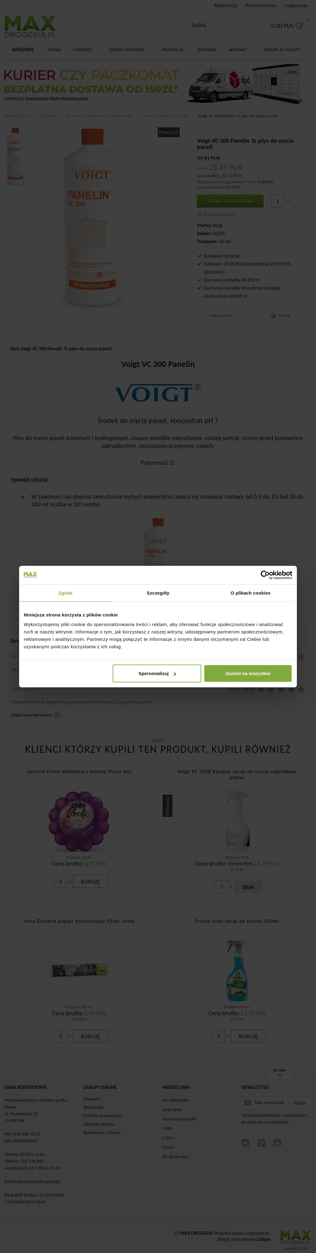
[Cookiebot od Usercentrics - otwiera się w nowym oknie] (265, 574)
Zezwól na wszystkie (248, 673)
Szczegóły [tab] (158, 592)
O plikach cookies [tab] (250, 592)
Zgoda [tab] (65, 592)
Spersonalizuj (157, 673)
